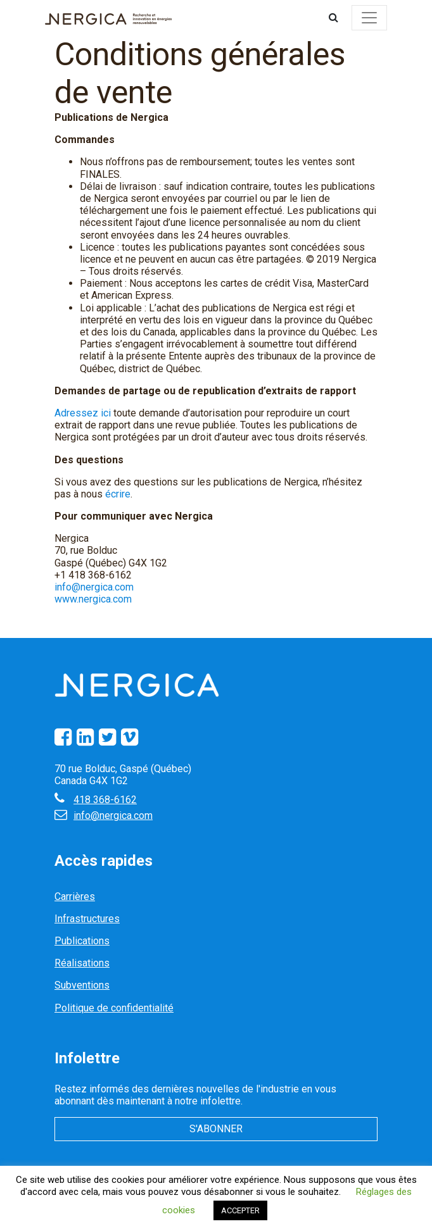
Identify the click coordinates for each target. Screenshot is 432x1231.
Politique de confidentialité (114, 1008)
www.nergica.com (93, 599)
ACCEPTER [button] (240, 1210)
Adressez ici (82, 413)
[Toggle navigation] (369, 17)
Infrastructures (87, 919)
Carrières (74, 896)
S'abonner (216, 1129)
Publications (82, 941)
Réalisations (82, 963)
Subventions (82, 985)
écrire (117, 494)
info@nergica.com (94, 587)
